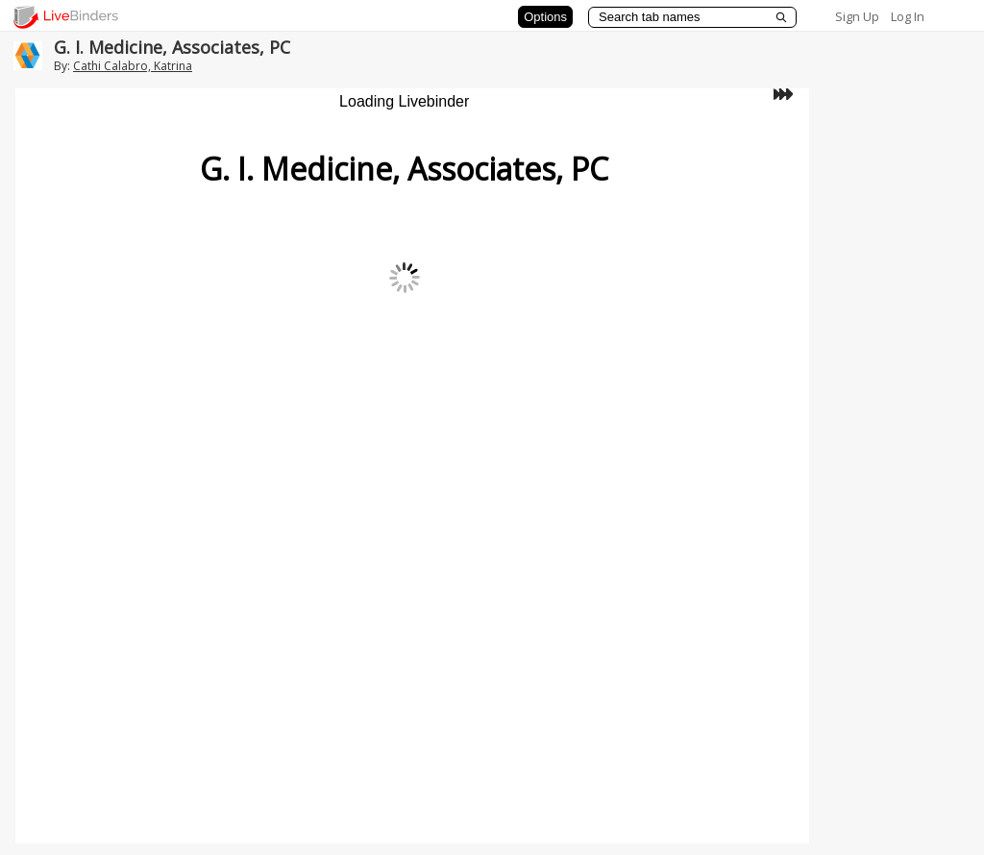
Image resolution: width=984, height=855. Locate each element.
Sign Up (857, 16)
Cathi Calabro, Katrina (132, 66)
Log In (907, 16)
